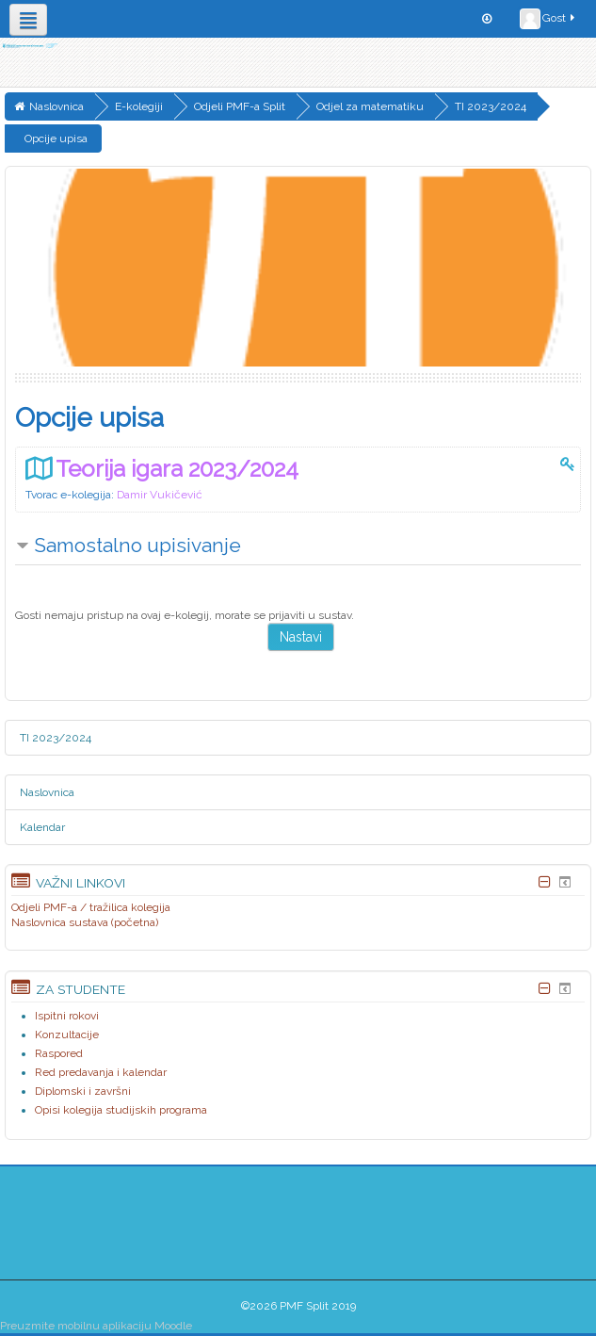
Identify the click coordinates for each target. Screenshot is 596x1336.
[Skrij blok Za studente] (544, 988)
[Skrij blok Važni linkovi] (544, 881)
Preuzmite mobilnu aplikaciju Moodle (96, 1325)
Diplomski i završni (83, 1091)
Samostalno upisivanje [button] (137, 545)
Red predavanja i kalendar (101, 1072)
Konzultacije (67, 1034)
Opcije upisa (56, 138)
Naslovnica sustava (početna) (84, 922)
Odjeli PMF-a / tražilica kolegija (90, 907)
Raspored (59, 1053)
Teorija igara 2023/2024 (177, 469)
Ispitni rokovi (67, 1015)
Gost (548, 18)
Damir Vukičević (159, 494)
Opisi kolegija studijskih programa (121, 1109)
